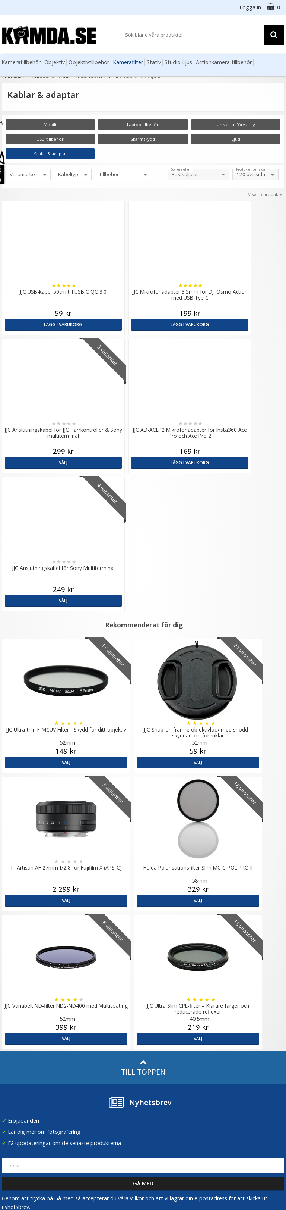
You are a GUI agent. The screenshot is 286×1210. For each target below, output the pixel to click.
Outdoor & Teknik (51, 76)
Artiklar (81, 1043)
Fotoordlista (88, 1054)
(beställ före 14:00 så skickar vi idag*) (170, 1011)
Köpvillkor (13, 1057)
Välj (179, 324)
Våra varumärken (94, 988)
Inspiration (86, 1065)
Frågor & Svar (17, 1045)
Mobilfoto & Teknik (97, 76)
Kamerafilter (128, 62)
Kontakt (10, 1079)
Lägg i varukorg (35, 324)
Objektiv (54, 62)
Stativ (154, 62)
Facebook (157, 1065)
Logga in (250, 7)
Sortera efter (181, 169)
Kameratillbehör (21, 62)
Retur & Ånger (18, 1068)
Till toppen (143, 791)
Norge (231, 1001)
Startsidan (13, 76)
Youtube (155, 1076)
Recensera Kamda (95, 999)
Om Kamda (87, 976)
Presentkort (15, 1091)
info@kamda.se (20, 973)
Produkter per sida (250, 169)
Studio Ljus (178, 62)
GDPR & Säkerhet (95, 1010)
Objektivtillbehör (89, 62)
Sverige (232, 981)
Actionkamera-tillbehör (224, 62)
